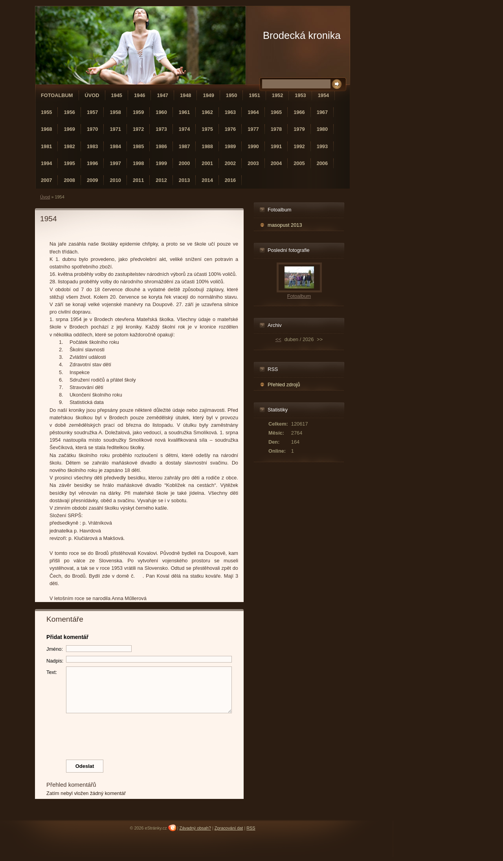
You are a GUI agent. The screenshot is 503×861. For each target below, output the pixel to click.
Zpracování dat (229, 828)
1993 (322, 146)
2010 (115, 180)
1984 (115, 146)
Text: (51, 672)
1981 (46, 146)
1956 (69, 112)
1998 (138, 163)
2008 (69, 180)
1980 (322, 129)
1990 (253, 146)
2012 (161, 180)
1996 (92, 163)
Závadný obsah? (195, 828)
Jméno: (54, 649)
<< (278, 339)
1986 (161, 146)
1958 (115, 112)
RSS (250, 828)
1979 (299, 129)
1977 (253, 129)
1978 (276, 129)
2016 (230, 180)
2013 (184, 180)
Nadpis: (54, 661)
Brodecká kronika (302, 35)
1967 (322, 112)
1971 (115, 129)
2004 (276, 163)
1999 (161, 163)
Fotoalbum (57, 95)
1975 (207, 129)
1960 (161, 112)
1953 (300, 95)
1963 (230, 112)
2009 (92, 180)
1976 (230, 129)
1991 (276, 146)
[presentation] (139, 734)
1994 (46, 163)
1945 (116, 95)
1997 (115, 163)
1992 (299, 146)
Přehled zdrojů (284, 384)
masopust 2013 (285, 225)
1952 (277, 95)
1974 (184, 129)
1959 (138, 112)
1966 (299, 112)
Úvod (92, 95)
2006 (322, 163)
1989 (230, 146)
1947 (162, 95)
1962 (207, 112)
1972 (138, 129)
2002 (230, 163)
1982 (69, 146)
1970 (92, 129)
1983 (92, 146)
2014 (207, 180)
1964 (253, 112)
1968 (46, 129)
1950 (231, 95)
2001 (207, 163)
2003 (253, 163)
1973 (161, 129)
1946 (139, 95)
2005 (299, 163)
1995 (69, 163)
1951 (254, 95)
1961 (184, 112)
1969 (69, 129)
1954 (323, 95)
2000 (184, 163)
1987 (184, 146)
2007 (46, 180)
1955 (46, 112)
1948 (185, 95)
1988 (207, 146)
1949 (208, 95)
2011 (138, 180)
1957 (92, 112)
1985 (138, 146)
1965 (276, 112)
